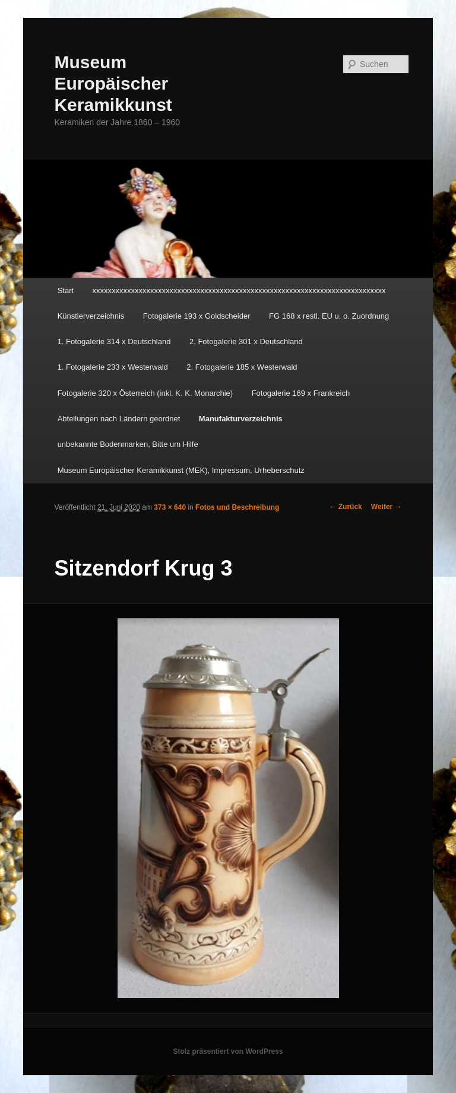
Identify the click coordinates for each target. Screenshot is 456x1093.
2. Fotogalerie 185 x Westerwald (241, 367)
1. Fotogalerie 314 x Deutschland (114, 341)
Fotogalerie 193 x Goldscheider (197, 316)
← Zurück (345, 507)
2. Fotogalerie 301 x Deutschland (246, 341)
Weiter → (386, 507)
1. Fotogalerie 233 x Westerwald (113, 367)
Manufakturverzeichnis (241, 418)
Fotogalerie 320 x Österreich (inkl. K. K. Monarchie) (145, 393)
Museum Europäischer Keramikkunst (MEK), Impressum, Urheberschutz (181, 470)
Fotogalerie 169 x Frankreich (301, 393)
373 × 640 (170, 507)
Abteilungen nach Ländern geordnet (119, 418)
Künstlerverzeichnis (91, 316)
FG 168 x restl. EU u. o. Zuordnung (329, 316)
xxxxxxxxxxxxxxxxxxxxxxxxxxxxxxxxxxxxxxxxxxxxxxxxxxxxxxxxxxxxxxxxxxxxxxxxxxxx (239, 290)
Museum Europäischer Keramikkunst (113, 83)
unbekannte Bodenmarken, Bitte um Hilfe (128, 444)
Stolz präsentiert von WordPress (228, 1051)
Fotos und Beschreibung (237, 507)
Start (66, 290)
